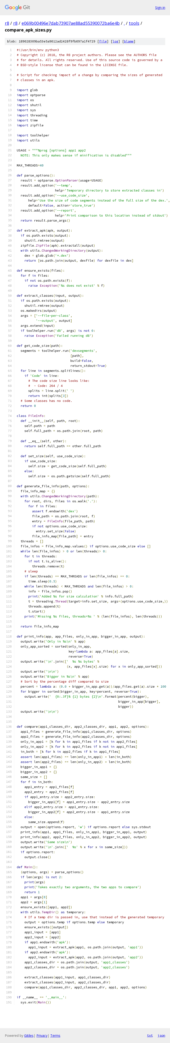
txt (150, 1035)
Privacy (41, 1035)
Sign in (160, 7)
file (103, 41)
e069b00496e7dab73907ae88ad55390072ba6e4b (71, 23)
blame (129, 41)
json (161, 1035)
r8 (7, 23)
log (115, 41)
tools (134, 23)
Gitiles (29, 1035)
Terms (55, 1035)
